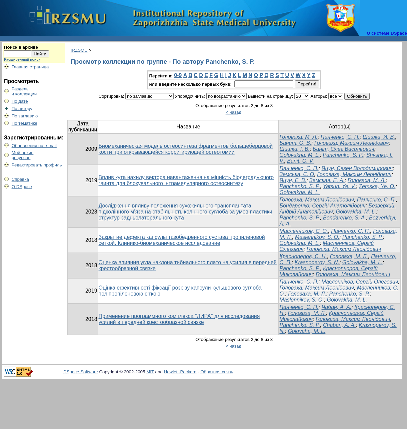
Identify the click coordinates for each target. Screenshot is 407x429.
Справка (20, 179)
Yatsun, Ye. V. (339, 186)
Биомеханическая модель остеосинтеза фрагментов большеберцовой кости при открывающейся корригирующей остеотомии (186, 149)
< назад (233, 112)
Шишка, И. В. (379, 137)
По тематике (24, 123)
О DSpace (22, 186)
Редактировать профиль (37, 164)
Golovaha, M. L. (306, 331)
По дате (20, 101)
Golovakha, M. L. (299, 155)
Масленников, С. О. (303, 231)
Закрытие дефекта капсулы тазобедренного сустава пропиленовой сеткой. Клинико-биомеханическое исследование (182, 240)
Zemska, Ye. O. (377, 186)
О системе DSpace (387, 33)
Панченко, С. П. (340, 137)
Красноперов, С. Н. (303, 256)
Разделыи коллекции (24, 91)
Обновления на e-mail (34, 145)
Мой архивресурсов (23, 155)
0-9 (178, 75)
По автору (22, 108)
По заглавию (25, 115)
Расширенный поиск (22, 59)
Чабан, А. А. (336, 307)
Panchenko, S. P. (343, 155)
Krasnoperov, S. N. (317, 262)
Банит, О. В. (295, 143)
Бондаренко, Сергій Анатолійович (322, 205)
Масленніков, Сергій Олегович (359, 282)
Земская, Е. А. (327, 180)
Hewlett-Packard (180, 371)
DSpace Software (80, 371)
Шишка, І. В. (294, 149)
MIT (150, 371)
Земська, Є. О (296, 174)
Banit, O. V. (300, 161)
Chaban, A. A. (339, 325)
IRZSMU (79, 50)
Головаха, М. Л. (298, 137)
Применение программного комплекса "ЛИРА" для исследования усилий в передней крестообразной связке (179, 319)
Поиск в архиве (21, 47)
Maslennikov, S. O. (317, 237)
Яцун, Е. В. (292, 180)
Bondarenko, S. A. (344, 218)
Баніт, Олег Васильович (343, 149)
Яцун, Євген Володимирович (357, 168)
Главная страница (30, 66)
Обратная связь (216, 371)
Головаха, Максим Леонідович (351, 143)
